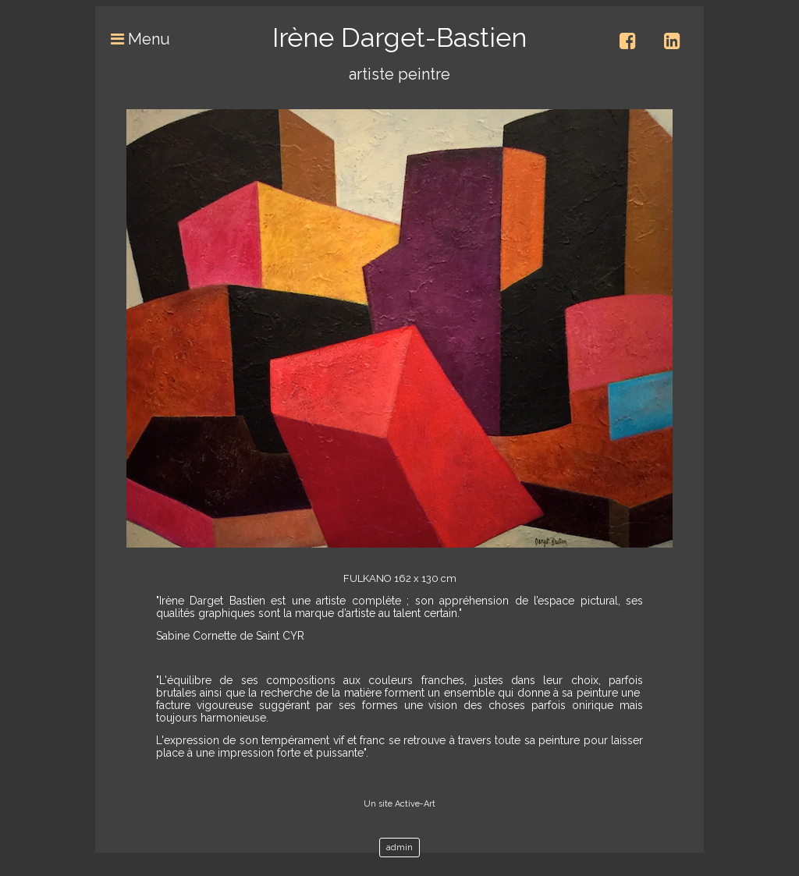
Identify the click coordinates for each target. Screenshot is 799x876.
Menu (132, 39)
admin (399, 847)
